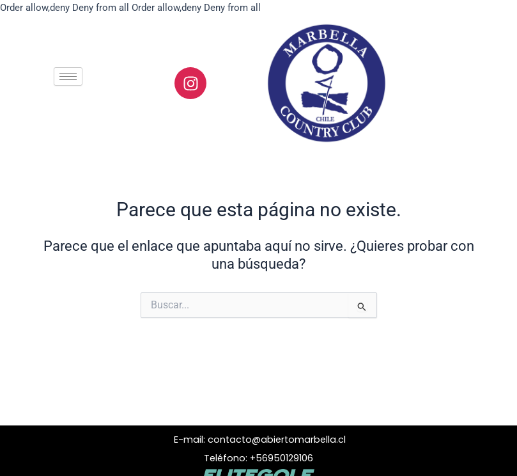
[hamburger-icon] (68, 76)
